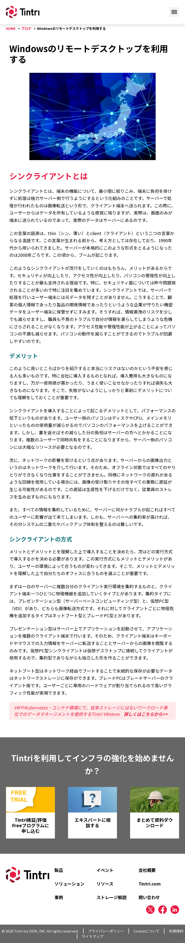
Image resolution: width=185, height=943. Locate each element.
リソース (104, 883)
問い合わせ (149, 897)
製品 (58, 870)
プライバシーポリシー (106, 930)
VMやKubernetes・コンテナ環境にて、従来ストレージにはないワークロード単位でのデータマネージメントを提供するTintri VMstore (91, 710)
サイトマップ (92, 936)
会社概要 (147, 870)
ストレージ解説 (111, 897)
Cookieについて (146, 930)
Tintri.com (149, 883)
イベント (105, 870)
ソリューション (69, 883)
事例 (58, 897)
